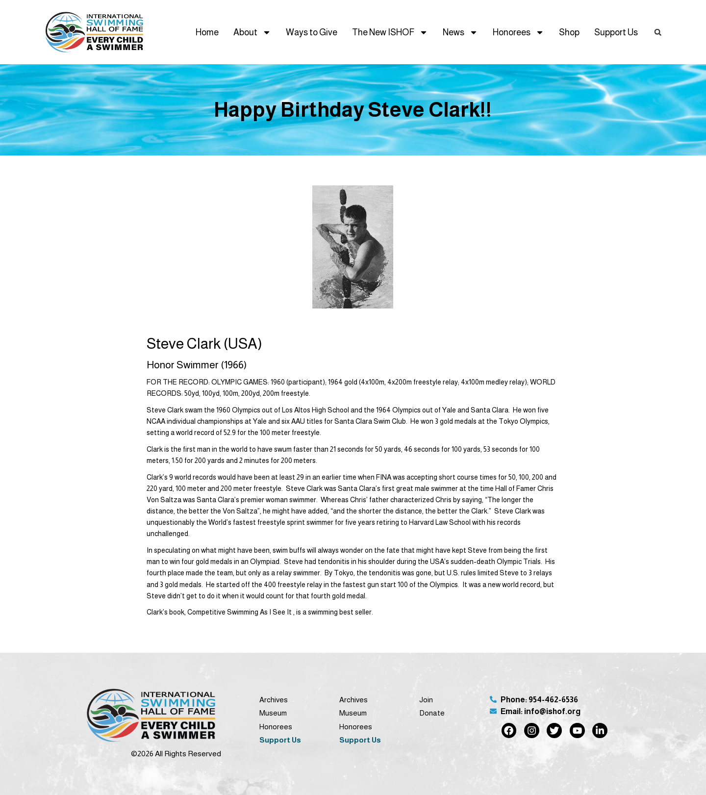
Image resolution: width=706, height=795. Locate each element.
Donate (432, 713)
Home (207, 32)
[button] (657, 32)
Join (426, 699)
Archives (273, 699)
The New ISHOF (390, 32)
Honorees (518, 32)
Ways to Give (311, 32)
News (460, 32)
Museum (273, 713)
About (252, 32)
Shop (569, 32)
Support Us (616, 32)
